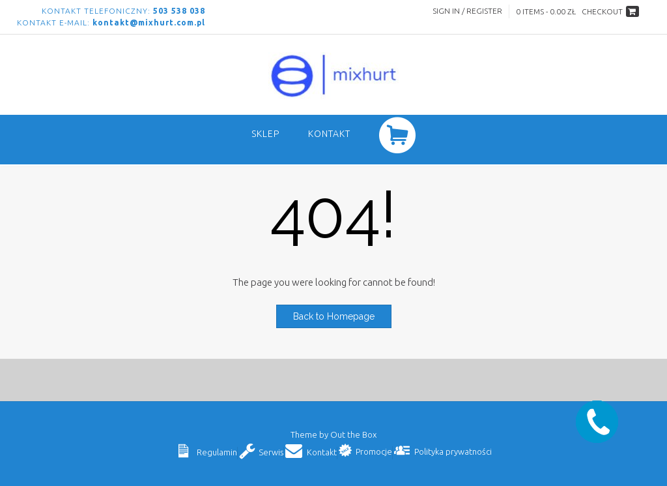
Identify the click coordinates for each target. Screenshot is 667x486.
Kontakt (329, 134)
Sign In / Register (467, 11)
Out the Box (353, 434)
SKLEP (265, 134)
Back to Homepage (334, 316)
